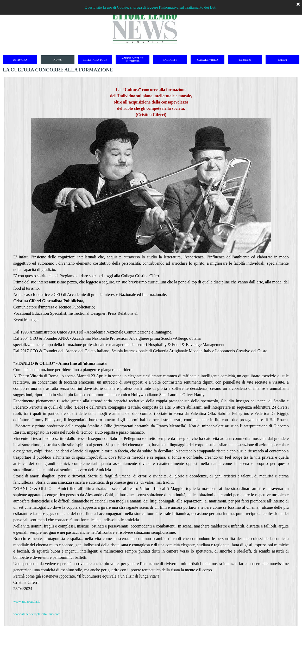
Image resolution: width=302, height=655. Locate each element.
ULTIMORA (20, 59)
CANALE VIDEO (207, 59)
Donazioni (245, 59)
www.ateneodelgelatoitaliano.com (36, 614)
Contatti (282, 59)
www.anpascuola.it (26, 601)
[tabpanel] (151, 352)
